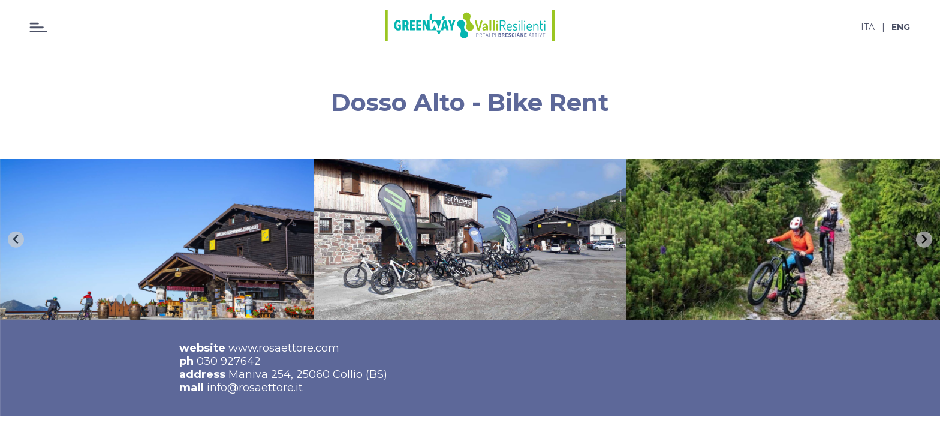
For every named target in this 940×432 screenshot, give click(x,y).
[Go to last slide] (16, 240)
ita (868, 27)
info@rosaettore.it (255, 387)
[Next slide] (924, 240)
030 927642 (229, 361)
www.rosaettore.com (283, 348)
